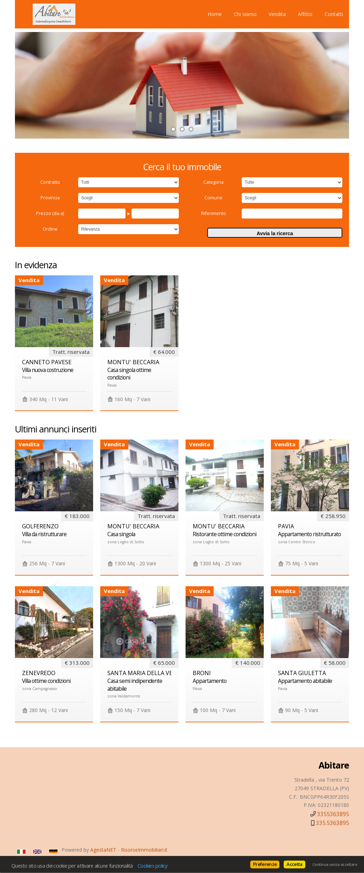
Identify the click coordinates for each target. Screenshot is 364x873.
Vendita (277, 14)
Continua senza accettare (334, 864)
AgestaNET (103, 849)
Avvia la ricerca (275, 233)
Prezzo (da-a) (50, 213)
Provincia (50, 198)
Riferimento (213, 213)
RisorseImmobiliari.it (144, 849)
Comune (213, 198)
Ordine (50, 229)
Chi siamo (245, 14)
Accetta (294, 864)
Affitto (305, 14)
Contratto (50, 182)
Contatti (334, 14)
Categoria (213, 182)
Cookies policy (152, 865)
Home (215, 14)
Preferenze (265, 864)
